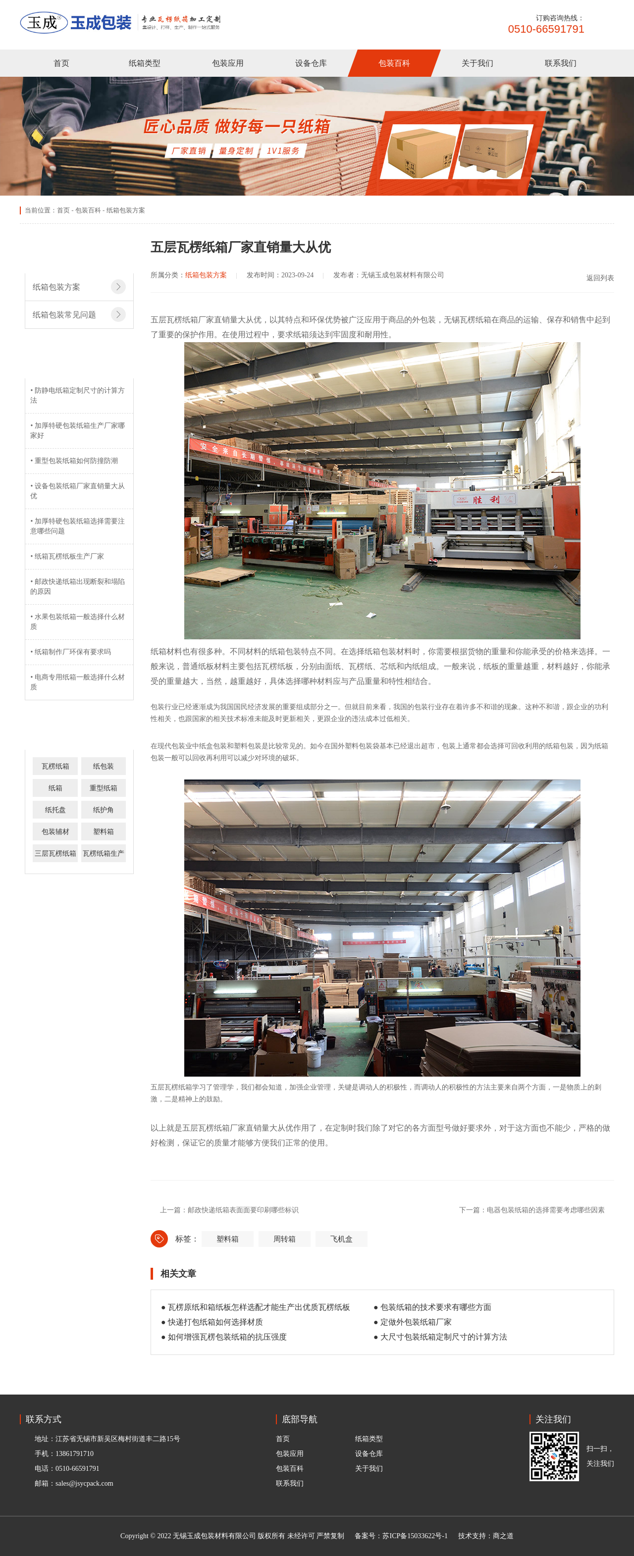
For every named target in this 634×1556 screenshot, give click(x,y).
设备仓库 (311, 63)
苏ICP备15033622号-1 (414, 1536)
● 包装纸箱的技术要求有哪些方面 (432, 1307)
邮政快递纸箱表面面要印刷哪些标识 (243, 1210)
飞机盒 (341, 1239)
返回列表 (594, 277)
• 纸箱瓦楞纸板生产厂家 (67, 556)
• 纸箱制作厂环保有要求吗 (70, 652)
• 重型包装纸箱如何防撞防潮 (73, 461)
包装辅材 (55, 831)
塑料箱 (103, 831)
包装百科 (394, 63)
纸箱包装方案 (125, 210)
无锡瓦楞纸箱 (467, 319)
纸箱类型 (144, 63)
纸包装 (103, 766)
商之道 (503, 1536)
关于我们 (477, 63)
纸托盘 (55, 810)
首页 (61, 63)
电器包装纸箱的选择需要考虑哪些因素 (546, 1210)
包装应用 (228, 63)
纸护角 (103, 810)
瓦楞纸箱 (55, 766)
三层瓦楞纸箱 (55, 853)
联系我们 (561, 63)
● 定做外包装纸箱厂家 (412, 1322)
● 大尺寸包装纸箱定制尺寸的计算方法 (440, 1337)
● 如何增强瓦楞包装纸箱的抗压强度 (224, 1337)
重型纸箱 (103, 788)
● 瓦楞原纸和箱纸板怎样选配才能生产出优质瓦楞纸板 (255, 1307)
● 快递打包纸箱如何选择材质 (212, 1322)
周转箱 (284, 1239)
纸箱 (55, 788)
